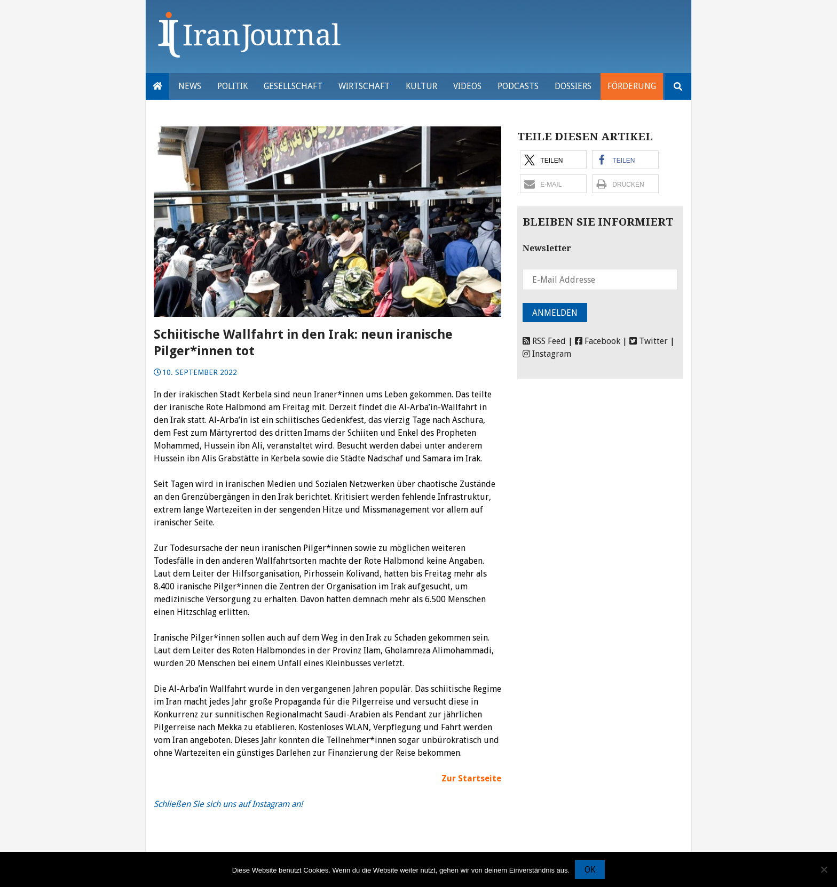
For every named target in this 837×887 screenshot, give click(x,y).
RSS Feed (544, 341)
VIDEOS (467, 86)
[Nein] (823, 869)
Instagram (547, 354)
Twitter (648, 341)
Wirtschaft (364, 86)
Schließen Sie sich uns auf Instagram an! (228, 804)
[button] (553, 159)
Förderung (631, 86)
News (189, 86)
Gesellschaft (293, 86)
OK (590, 870)
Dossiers (573, 86)
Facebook (597, 341)
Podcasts (518, 86)
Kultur (421, 86)
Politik (232, 86)
